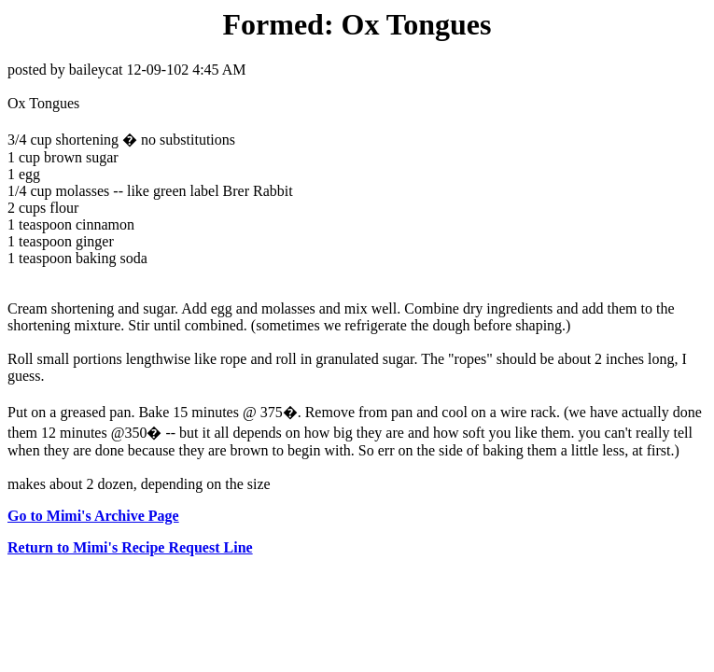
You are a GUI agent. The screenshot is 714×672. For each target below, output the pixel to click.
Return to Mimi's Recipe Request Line (130, 547)
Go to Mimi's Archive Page (93, 516)
